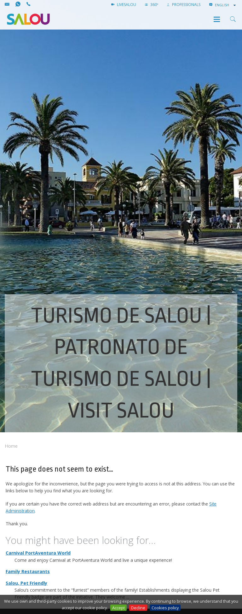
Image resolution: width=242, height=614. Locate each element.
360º (151, 4)
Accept (118, 608)
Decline (138, 608)
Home (11, 446)
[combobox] (226, 5)
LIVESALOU (123, 4)
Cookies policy (165, 608)
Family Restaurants (28, 571)
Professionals (183, 4)
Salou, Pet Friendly (26, 583)
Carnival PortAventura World (38, 553)
